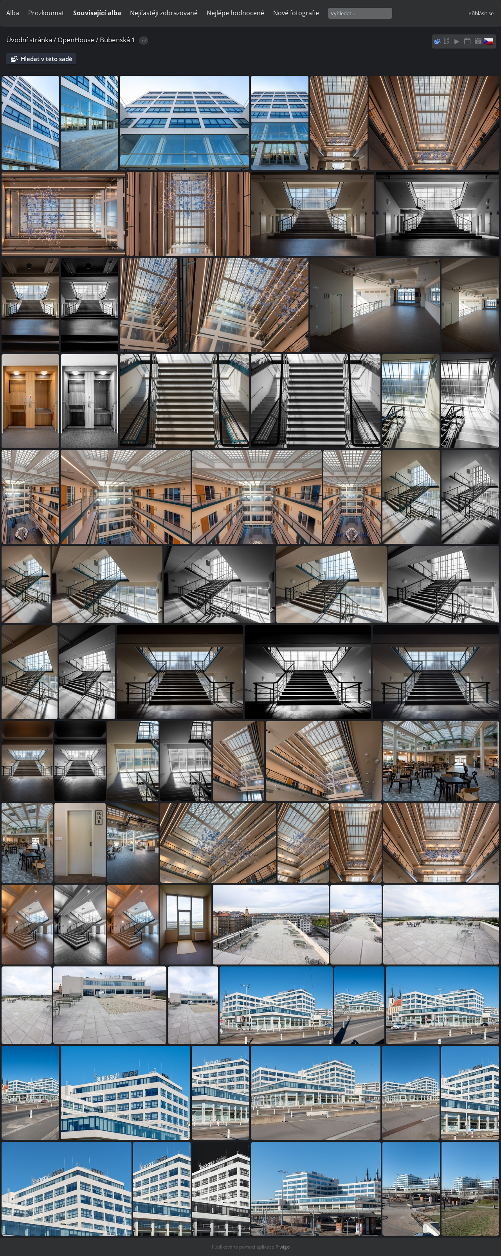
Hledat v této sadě (46, 59)
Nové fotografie (296, 13)
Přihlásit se (481, 13)
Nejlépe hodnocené (235, 13)
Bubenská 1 (117, 39)
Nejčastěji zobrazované (164, 13)
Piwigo (283, 1246)
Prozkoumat (46, 13)
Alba (12, 13)
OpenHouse (76, 39)
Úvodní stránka (29, 39)
